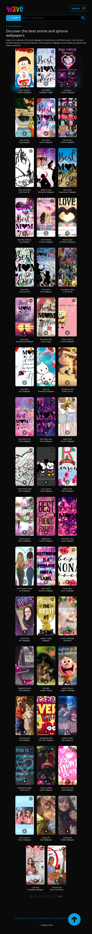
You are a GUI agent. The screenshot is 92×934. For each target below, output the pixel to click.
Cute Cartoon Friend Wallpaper (46, 490)
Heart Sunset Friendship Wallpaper (67, 241)
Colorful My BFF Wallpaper (24, 639)
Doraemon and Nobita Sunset (67, 390)
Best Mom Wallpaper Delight (46, 91)
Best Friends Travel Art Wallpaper (24, 589)
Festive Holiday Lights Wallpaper (46, 789)
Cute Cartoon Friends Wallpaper (25, 91)
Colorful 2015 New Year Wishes (56, 888)
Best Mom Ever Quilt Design (46, 340)
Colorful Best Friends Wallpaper (67, 141)
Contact (18, 918)
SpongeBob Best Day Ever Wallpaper (46, 739)
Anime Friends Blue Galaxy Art (67, 739)
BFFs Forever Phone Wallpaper (24, 839)
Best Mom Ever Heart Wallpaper (67, 789)
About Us (27, 918)
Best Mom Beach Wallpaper (46, 141)
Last (60, 896)
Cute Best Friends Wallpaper (67, 91)
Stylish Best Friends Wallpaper (67, 440)
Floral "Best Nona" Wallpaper (67, 589)
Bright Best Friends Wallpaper (46, 540)
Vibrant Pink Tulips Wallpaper (67, 490)
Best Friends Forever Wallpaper (46, 241)
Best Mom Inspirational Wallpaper (67, 191)
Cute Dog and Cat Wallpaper (24, 739)
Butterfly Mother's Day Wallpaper (24, 241)
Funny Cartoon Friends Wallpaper (67, 340)
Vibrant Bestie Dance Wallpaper (24, 540)
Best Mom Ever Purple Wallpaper (67, 540)
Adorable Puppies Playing (46, 689)
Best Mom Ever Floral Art (24, 290)
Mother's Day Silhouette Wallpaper (46, 191)
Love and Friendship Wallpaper (35, 888)
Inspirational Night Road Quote (24, 789)
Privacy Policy (58, 918)
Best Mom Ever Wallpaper (46, 290)
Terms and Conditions (42, 918)
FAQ (68, 918)
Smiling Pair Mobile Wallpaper (67, 839)
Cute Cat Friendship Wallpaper (46, 390)
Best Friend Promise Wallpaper (46, 589)
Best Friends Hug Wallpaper (24, 141)
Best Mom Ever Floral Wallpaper (24, 440)
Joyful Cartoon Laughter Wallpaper (67, 689)
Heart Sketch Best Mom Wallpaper (25, 490)
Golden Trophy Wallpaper (46, 639)
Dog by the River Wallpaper (46, 839)
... (55, 896)
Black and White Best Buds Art (24, 191)
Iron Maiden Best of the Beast (67, 290)
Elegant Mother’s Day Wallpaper (24, 689)
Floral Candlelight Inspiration (67, 639)
